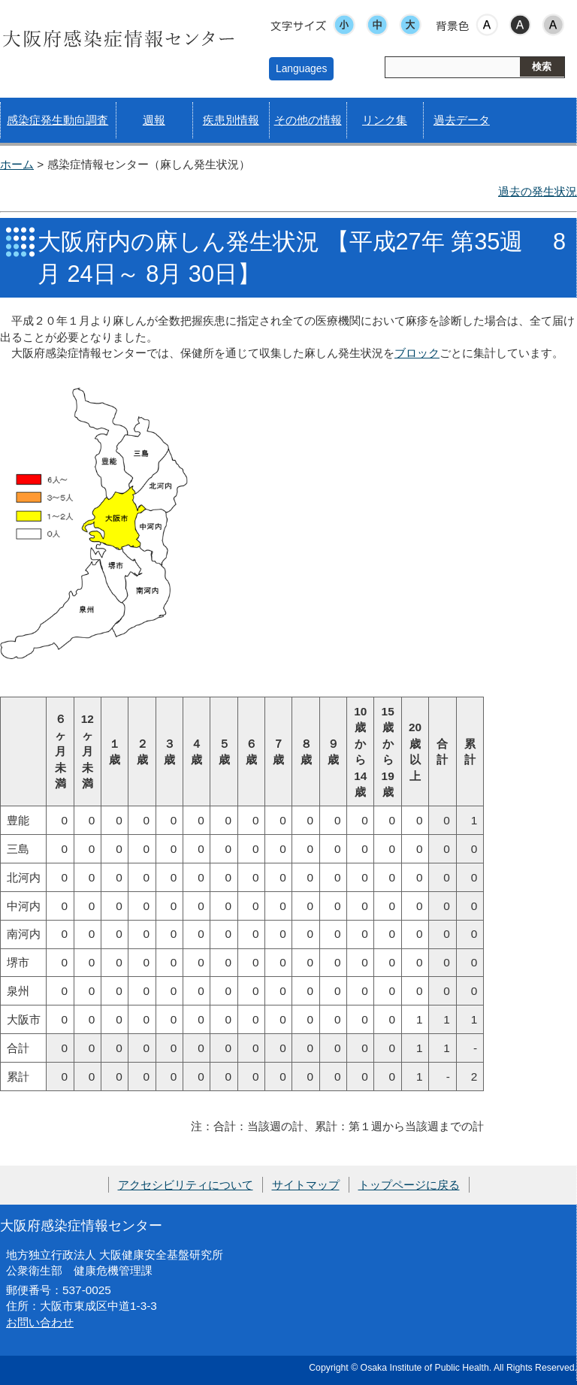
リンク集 (384, 119)
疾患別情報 (231, 119)
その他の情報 (308, 119)
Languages (301, 68)
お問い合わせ (40, 1322)
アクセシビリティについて (185, 1184)
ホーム (17, 164)
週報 (154, 119)
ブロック (417, 352)
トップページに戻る (409, 1184)
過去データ (462, 119)
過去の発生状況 (537, 191)
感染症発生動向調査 (57, 119)
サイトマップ (306, 1184)
